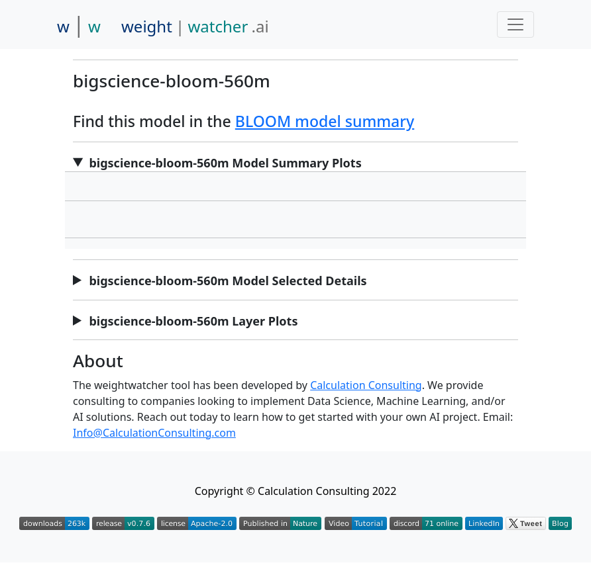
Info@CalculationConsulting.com (154, 432)
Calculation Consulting (366, 385)
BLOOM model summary (324, 121)
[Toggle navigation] (515, 24)
